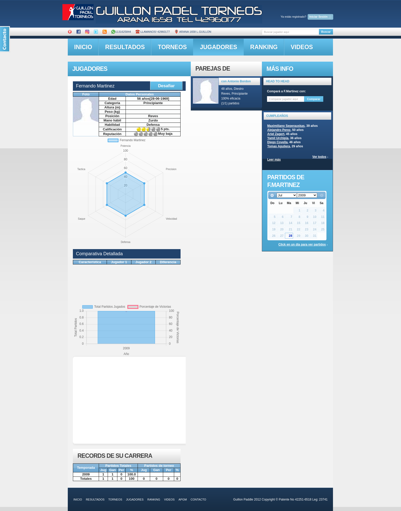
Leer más (274, 159)
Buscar (326, 31)
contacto (198, 499)
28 (290, 236)
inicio (83, 47)
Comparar (313, 99)
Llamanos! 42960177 (153, 31)
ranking (263, 47)
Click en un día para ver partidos (302, 244)
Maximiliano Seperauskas (286, 126)
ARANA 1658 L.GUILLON (192, 31)
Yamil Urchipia (277, 138)
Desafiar (166, 85)
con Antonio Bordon (236, 81)
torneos (172, 47)
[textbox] (290, 32)
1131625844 (121, 31)
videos (302, 47)
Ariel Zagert (275, 134)
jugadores (218, 47)
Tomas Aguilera (278, 146)
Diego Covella (277, 142)
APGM (183, 499)
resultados (125, 47)
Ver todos (319, 157)
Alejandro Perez (279, 130)
